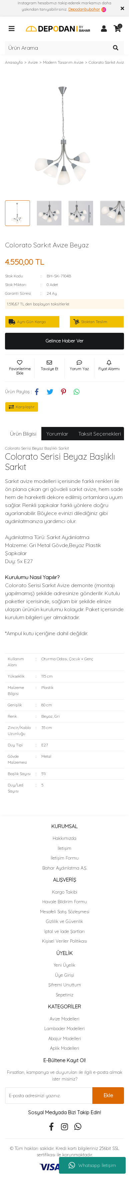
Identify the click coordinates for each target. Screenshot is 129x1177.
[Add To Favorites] (19, 368)
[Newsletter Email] (48, 1095)
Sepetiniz (64, 994)
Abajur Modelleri (64, 1038)
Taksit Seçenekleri (99, 433)
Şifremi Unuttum (64, 984)
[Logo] (58, 28)
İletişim (64, 848)
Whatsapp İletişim (92, 1165)
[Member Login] (104, 29)
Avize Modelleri (64, 1018)
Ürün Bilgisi (23, 433)
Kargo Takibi (64, 892)
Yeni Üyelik (64, 965)
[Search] (64, 47)
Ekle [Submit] (108, 1095)
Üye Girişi (64, 975)
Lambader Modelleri (64, 1028)
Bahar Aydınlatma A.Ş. (64, 868)
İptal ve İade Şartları (64, 931)
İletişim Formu (65, 858)
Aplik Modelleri (64, 1048)
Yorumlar (57, 433)
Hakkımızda (64, 838)
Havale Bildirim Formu (64, 901)
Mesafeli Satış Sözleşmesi (64, 911)
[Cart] (117, 28)
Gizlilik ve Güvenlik (64, 921)
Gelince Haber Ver (64, 341)
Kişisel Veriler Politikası (64, 941)
